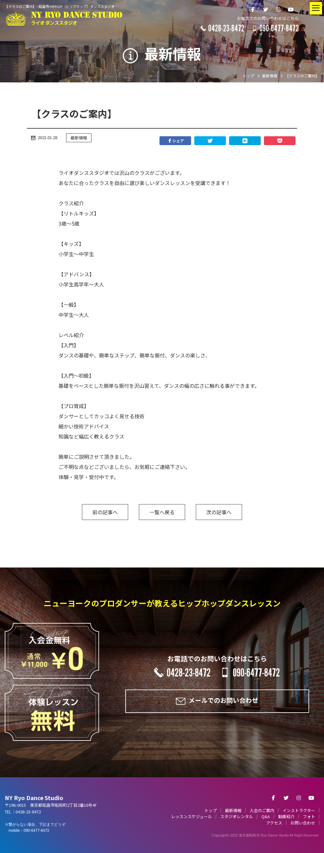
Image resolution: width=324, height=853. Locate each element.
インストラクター (299, 810)
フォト (309, 816)
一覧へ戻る (162, 512)
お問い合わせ (302, 823)
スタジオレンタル (236, 816)
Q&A (265, 816)
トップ (210, 810)
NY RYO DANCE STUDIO (76, 18)
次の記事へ (219, 512)
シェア (175, 141)
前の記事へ (105, 512)
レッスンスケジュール (191, 816)
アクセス (274, 823)
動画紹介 (286, 816)
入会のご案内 (262, 810)
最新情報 (79, 138)
